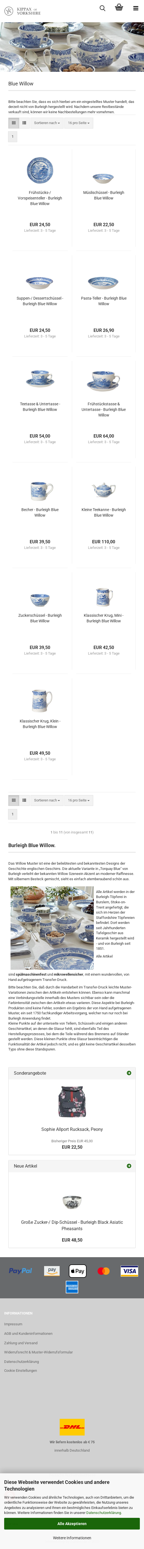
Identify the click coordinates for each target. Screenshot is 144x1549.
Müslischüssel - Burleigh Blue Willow (103, 195)
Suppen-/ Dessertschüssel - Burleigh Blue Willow (40, 301)
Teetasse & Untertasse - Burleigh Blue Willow (40, 407)
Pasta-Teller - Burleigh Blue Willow (104, 301)
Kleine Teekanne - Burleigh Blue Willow (104, 512)
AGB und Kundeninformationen (28, 1333)
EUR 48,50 (72, 1240)
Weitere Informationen (72, 1538)
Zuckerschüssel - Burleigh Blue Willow (40, 618)
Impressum (13, 1324)
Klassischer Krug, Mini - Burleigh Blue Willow (103, 618)
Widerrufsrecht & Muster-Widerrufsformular (38, 1352)
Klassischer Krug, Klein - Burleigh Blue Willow (40, 724)
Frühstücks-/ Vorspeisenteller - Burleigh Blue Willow (40, 198)
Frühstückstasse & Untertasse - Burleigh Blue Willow (104, 409)
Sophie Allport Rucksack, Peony (72, 1129)
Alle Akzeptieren (72, 1523)
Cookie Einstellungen (20, 1370)
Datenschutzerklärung (103, 1513)
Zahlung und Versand (20, 1343)
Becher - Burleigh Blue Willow (40, 512)
